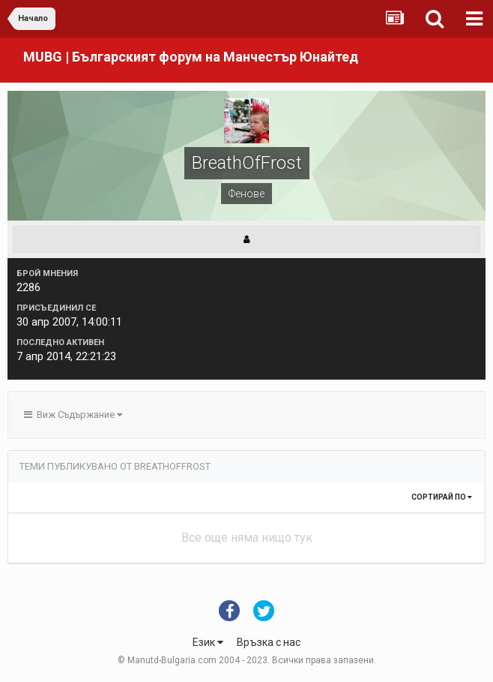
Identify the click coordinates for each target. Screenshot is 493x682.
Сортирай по (441, 497)
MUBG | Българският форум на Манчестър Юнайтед (190, 57)
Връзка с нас (268, 642)
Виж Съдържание (73, 414)
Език (208, 642)
